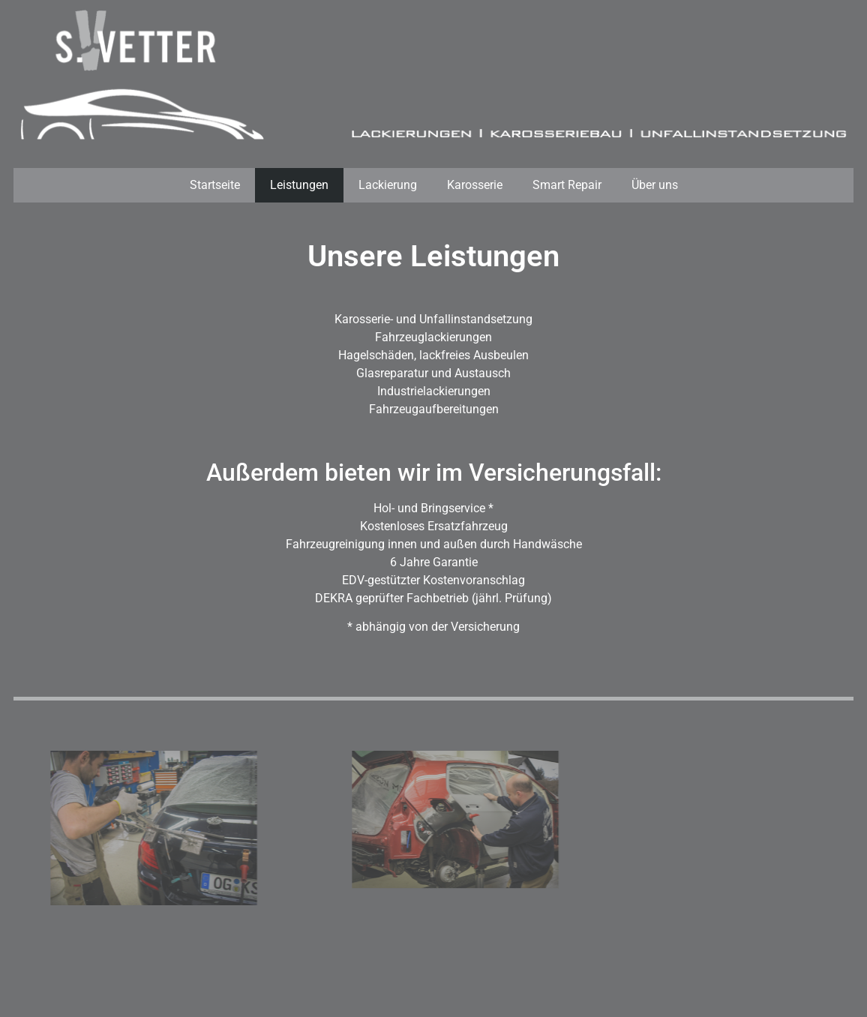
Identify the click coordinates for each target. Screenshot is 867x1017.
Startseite (215, 185)
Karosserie (474, 185)
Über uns (655, 185)
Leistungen (299, 185)
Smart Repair (567, 185)
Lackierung (387, 185)
